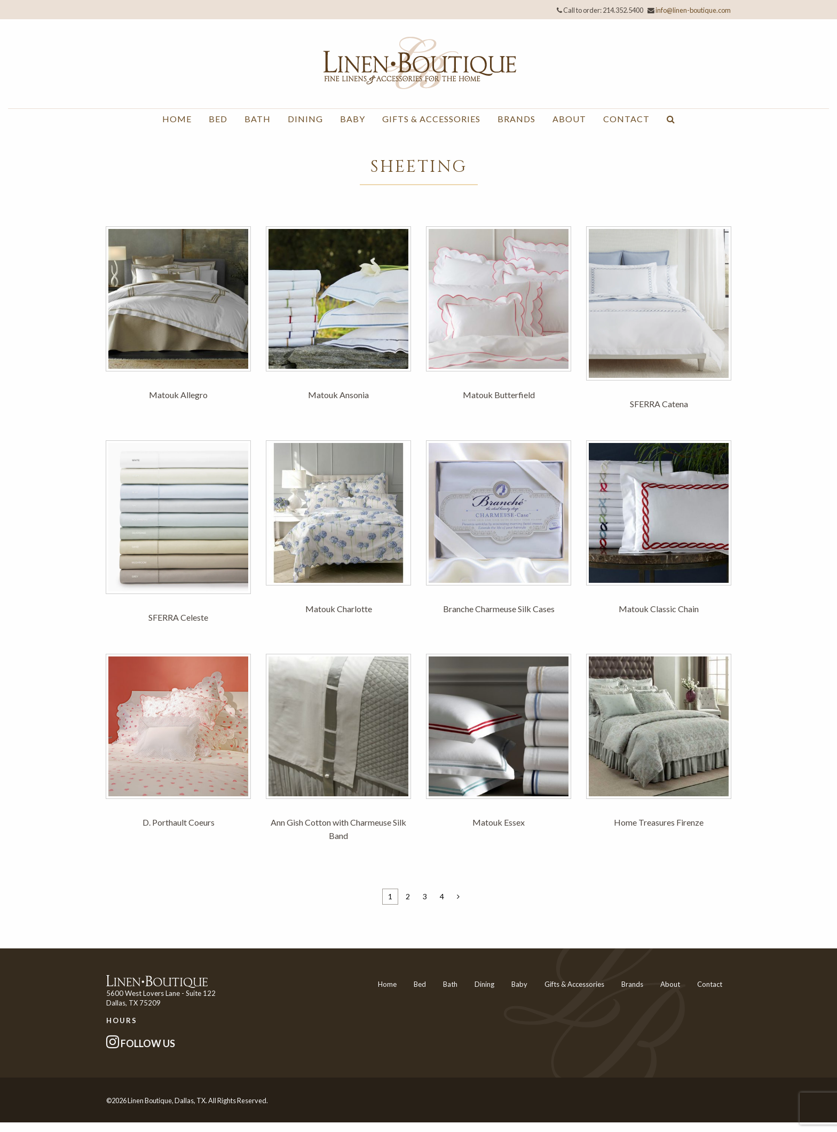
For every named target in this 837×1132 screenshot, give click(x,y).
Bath (257, 119)
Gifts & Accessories (431, 119)
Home (177, 119)
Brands (516, 119)
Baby (352, 119)
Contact (626, 119)
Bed (218, 119)
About (569, 119)
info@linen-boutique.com (693, 10)
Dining (305, 119)
